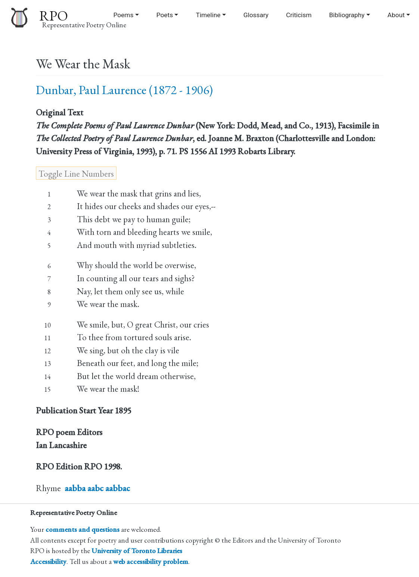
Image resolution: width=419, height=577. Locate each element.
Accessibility (48, 561)
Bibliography (346, 15)
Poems (123, 15)
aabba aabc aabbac (97, 488)
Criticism (298, 15)
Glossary (256, 15)
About (396, 15)
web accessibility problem (150, 561)
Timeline (208, 15)
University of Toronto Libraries (136, 550)
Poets (164, 15)
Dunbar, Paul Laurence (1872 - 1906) (124, 90)
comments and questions (83, 529)
